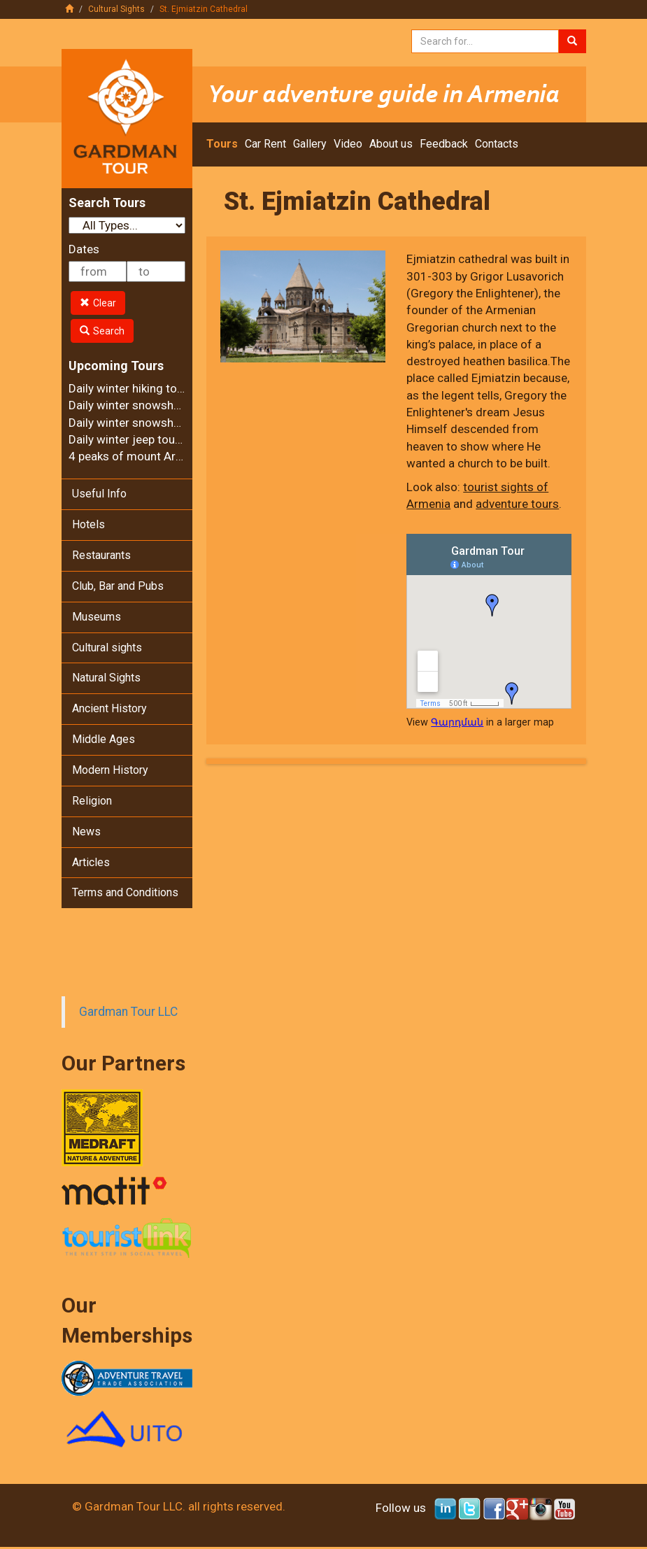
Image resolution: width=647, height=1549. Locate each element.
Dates (84, 249)
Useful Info (99, 493)
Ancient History (109, 708)
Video (348, 143)
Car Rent (265, 143)
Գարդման (457, 722)
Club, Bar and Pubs (118, 586)
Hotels (88, 524)
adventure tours (517, 504)
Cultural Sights (116, 9)
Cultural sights (107, 647)
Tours (222, 143)
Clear (98, 303)
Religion (92, 800)
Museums (96, 616)
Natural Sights (106, 677)
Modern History (110, 770)
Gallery (310, 143)
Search (102, 331)
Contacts (496, 143)
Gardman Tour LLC (128, 1012)
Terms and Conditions (125, 892)
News (86, 831)
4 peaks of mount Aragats (137, 456)
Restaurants (101, 555)
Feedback (444, 143)
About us (391, 143)
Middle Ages (103, 739)
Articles (91, 862)
